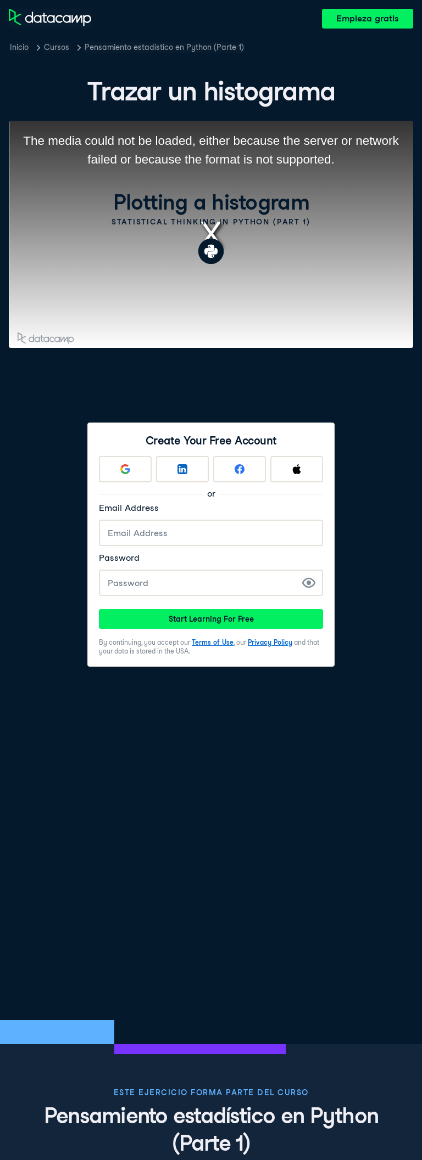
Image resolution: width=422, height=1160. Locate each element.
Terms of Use (213, 642)
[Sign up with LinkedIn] (182, 469)
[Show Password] (309, 583)
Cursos (56, 47)
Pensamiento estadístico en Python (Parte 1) (164, 47)
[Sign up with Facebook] (239, 469)
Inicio (19, 47)
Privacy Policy (270, 642)
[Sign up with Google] (125, 469)
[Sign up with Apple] (296, 469)
